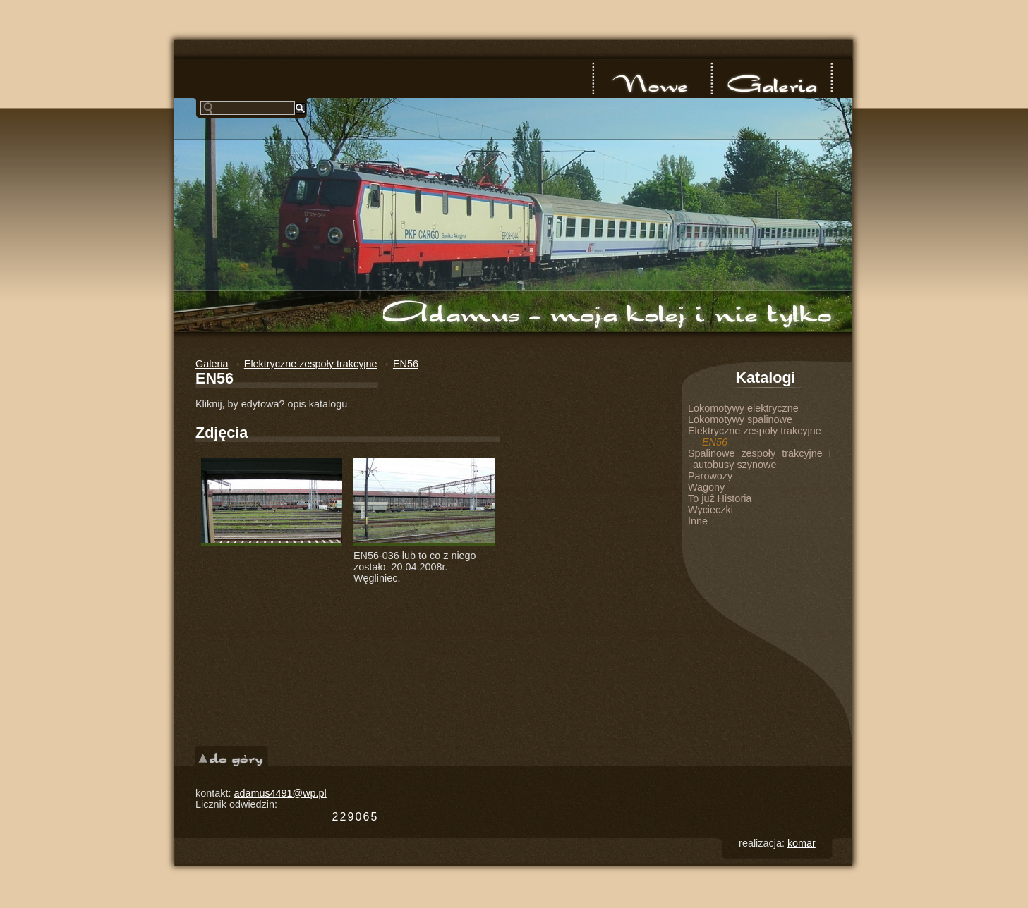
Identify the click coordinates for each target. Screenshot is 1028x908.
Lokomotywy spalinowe (740, 419)
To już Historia (719, 498)
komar (801, 843)
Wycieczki (710, 509)
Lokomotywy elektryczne (743, 408)
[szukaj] (247, 108)
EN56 (405, 363)
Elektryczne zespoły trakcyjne (310, 363)
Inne (698, 521)
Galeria (771, 78)
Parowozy (710, 475)
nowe (652, 78)
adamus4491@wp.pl (280, 793)
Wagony (706, 487)
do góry (231, 756)
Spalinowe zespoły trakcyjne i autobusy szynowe (759, 459)
